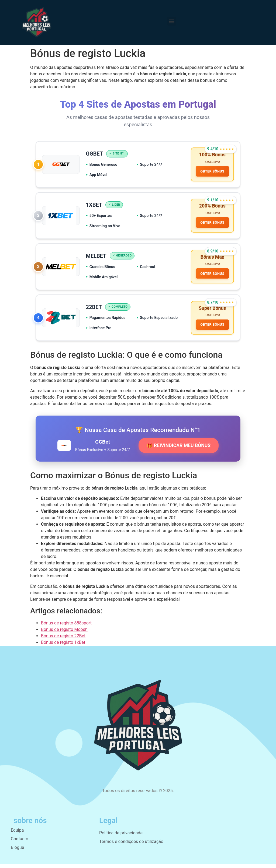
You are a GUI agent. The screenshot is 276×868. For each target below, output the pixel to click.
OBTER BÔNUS (212, 172)
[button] (171, 21)
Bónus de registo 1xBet (63, 646)
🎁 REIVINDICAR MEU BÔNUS (179, 449)
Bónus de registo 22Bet (63, 639)
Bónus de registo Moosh (64, 633)
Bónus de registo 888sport (66, 626)
